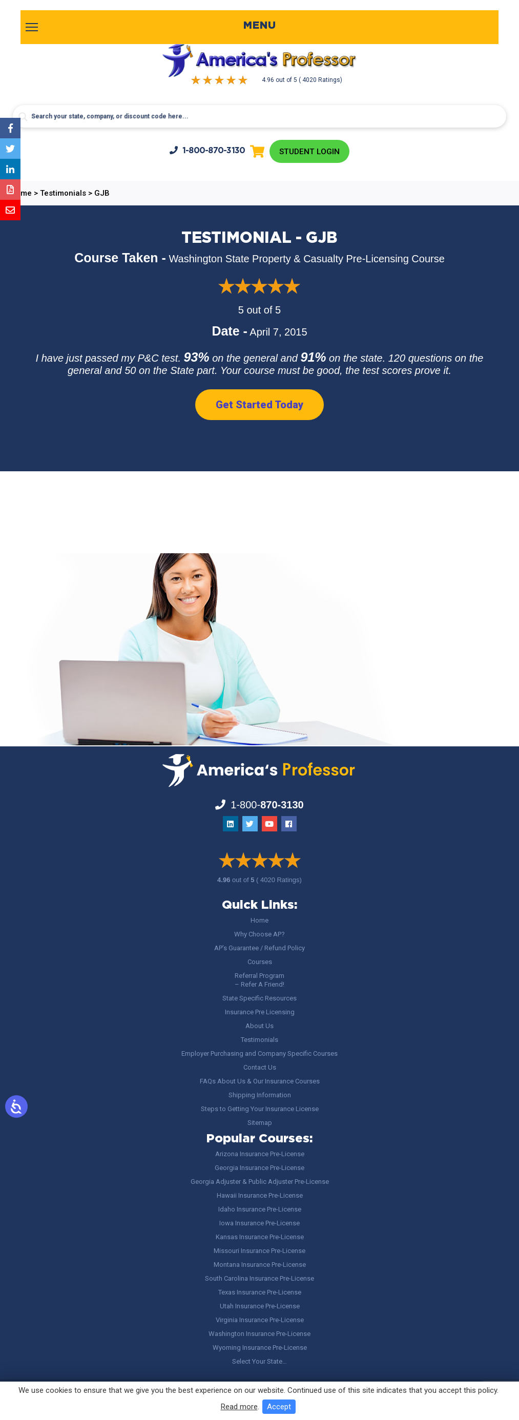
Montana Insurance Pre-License (260, 1264)
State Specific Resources (259, 998)
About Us (259, 1026)
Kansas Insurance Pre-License (260, 1237)
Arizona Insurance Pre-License (259, 1154)
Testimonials (259, 1039)
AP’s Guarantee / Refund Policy (259, 948)
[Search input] (259, 116)
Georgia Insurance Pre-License (259, 1168)
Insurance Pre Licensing (260, 1012)
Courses (259, 962)
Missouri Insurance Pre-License (259, 1251)
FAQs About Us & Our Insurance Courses (260, 1081)
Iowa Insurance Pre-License (259, 1223)
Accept (279, 1406)
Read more (239, 1406)
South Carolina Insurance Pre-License (259, 1278)
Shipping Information (260, 1095)
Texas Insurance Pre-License (259, 1292)
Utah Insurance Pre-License (260, 1306)
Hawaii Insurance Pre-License (260, 1195)
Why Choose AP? (259, 934)
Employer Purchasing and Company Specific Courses (259, 1053)
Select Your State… (259, 1361)
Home (259, 920)
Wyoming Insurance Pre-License (260, 1347)
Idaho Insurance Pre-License (259, 1209)
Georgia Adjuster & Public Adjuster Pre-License (260, 1181)
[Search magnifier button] (23, 117)
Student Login (310, 152)
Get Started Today (259, 406)
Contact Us (259, 1067)
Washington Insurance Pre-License (259, 1334)
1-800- (206, 151)
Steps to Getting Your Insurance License (260, 1109)
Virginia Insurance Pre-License (260, 1320)
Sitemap (259, 1122)
